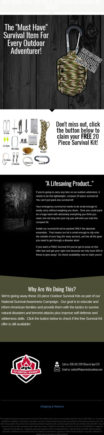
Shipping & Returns (52, 391)
